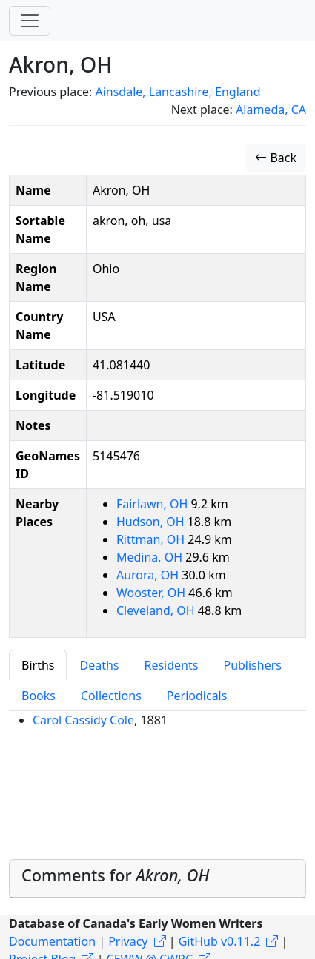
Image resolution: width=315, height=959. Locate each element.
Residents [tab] (171, 665)
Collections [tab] (111, 695)
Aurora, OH (149, 575)
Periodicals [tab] (197, 695)
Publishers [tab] (252, 665)
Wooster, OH (152, 593)
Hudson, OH (152, 522)
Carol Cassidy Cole (83, 720)
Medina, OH (150, 557)
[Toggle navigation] (29, 21)
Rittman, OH (152, 539)
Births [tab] (37, 665)
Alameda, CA (271, 109)
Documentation (52, 941)
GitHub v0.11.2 (220, 941)
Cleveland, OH (157, 610)
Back (275, 157)
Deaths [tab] (99, 665)
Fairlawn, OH (153, 504)
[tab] (157, 879)
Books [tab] (38, 695)
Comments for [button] (115, 875)
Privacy (127, 941)
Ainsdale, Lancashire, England (177, 92)
